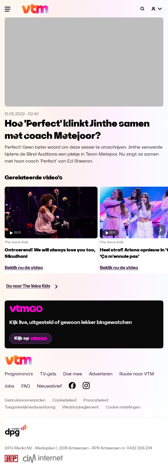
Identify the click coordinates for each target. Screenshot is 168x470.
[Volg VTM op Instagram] (86, 386)
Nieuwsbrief (49, 386)
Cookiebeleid (64, 400)
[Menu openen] (8, 8)
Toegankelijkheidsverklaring (30, 407)
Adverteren (100, 374)
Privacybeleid (95, 400)
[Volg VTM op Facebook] (72, 386)
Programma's (19, 374)
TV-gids (48, 374)
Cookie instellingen (123, 407)
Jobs (9, 386)
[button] (157, 8)
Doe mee (72, 374)
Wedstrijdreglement (80, 407)
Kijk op (30, 338)
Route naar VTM (136, 374)
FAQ (25, 386)
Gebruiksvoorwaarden (25, 400)
